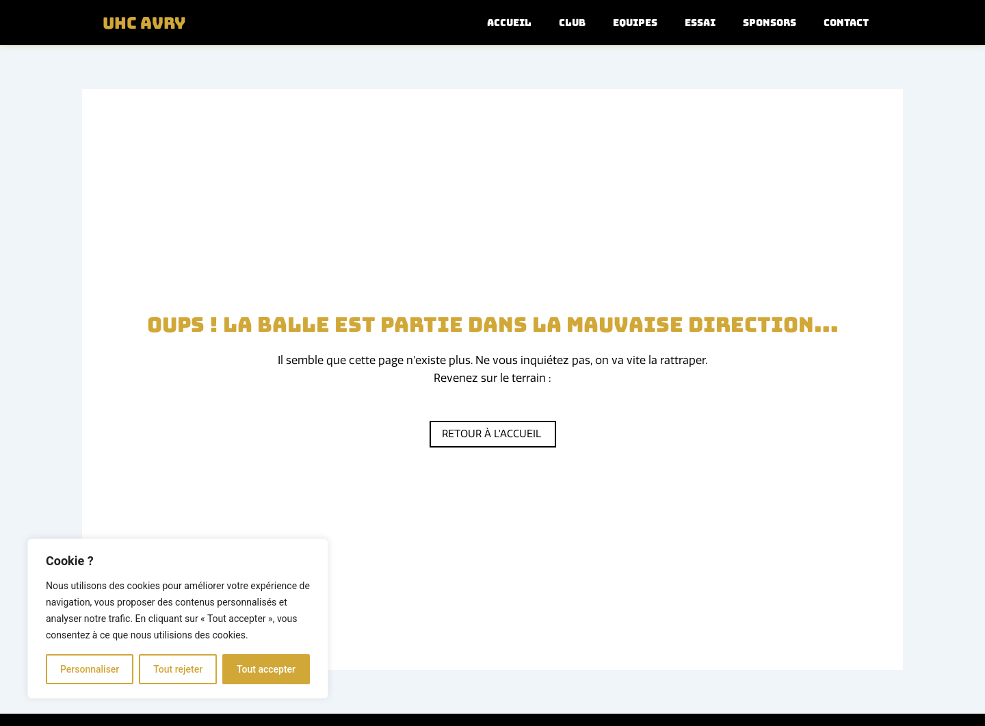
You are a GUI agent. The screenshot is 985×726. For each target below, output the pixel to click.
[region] (177, 619)
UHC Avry (148, 22)
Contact (846, 22)
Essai (700, 22)
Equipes (635, 22)
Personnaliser (89, 669)
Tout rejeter (177, 669)
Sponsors (769, 22)
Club (572, 22)
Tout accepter (266, 669)
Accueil (509, 22)
